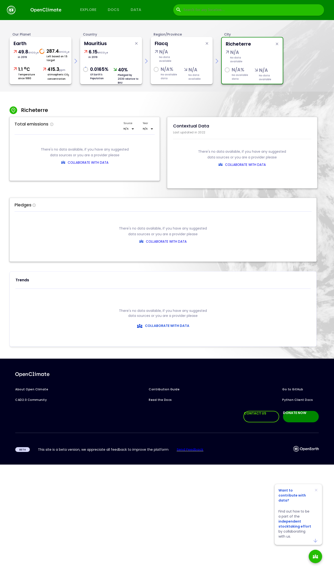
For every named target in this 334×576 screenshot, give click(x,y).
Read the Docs (160, 400)
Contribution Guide (164, 389)
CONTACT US (255, 413)
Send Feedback (190, 449)
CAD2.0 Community (31, 400)
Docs (113, 9)
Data (136, 9)
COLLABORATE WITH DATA (88, 162)
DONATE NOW (294, 413)
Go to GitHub (292, 389)
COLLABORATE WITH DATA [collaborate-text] (156, 241)
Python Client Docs (297, 400)
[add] (315, 556)
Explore (88, 9)
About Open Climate (31, 389)
